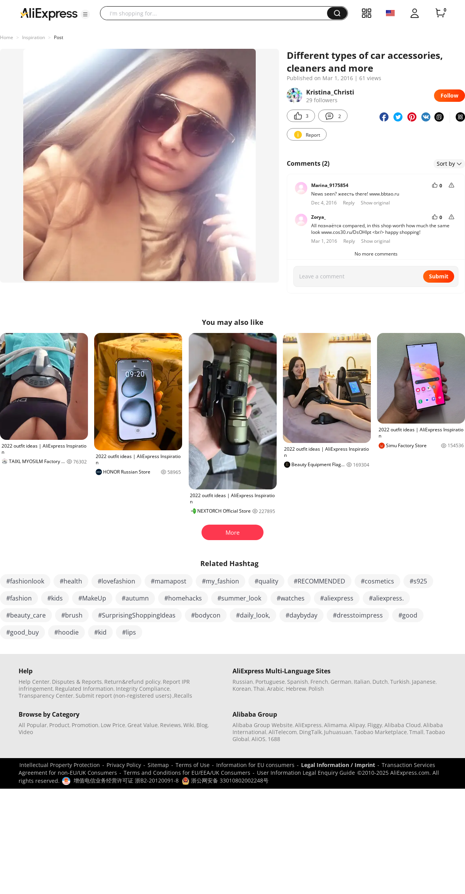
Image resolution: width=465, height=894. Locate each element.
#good (407, 615)
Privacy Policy (124, 765)
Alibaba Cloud (402, 725)
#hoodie (66, 632)
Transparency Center (46, 695)
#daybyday (301, 615)
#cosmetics (377, 581)
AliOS (258, 739)
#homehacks (183, 598)
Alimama (335, 725)
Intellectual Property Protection (59, 765)
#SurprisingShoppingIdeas (137, 615)
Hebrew (296, 688)
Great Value (142, 725)
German (341, 681)
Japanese (424, 681)
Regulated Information (84, 688)
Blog (202, 725)
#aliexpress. (386, 598)
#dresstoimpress (358, 615)
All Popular (33, 725)
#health (71, 581)
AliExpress (308, 725)
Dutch (380, 681)
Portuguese (270, 681)
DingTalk (310, 732)
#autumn (135, 598)
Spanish (297, 681)
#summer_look (239, 598)
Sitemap (158, 765)
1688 (274, 739)
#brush (72, 615)
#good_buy (22, 632)
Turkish (400, 681)
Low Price (113, 725)
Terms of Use (193, 765)
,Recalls (182, 695)
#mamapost (168, 581)
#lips (129, 632)
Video (26, 732)
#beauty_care (26, 615)
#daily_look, (253, 615)
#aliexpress (336, 598)
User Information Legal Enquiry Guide (306, 772)
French (319, 681)
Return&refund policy (132, 681)
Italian (362, 681)
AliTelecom (283, 732)
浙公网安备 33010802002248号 (225, 780)
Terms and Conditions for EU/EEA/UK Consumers (187, 772)
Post (58, 37)
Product (59, 725)
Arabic (275, 688)
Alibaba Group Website (262, 725)
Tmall (416, 732)
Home (6, 37)
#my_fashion (220, 581)
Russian (242, 681)
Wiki (188, 725)
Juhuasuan (338, 732)
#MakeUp (92, 598)
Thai (259, 688)
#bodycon (205, 615)
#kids (55, 598)
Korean (241, 688)
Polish (316, 688)
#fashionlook (25, 581)
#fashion (19, 598)
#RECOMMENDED (319, 581)
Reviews (170, 725)
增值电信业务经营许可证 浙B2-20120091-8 (126, 780)
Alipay (357, 725)
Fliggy (374, 725)
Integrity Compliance (143, 688)
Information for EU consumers (255, 765)
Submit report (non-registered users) (123, 695)
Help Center (34, 681)
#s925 (418, 581)
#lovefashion (116, 581)
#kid (100, 632)
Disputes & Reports (77, 681)
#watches (291, 598)
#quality (266, 581)
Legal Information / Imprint (338, 765)
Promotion (85, 725)
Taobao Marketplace (380, 732)
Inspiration (33, 37)
